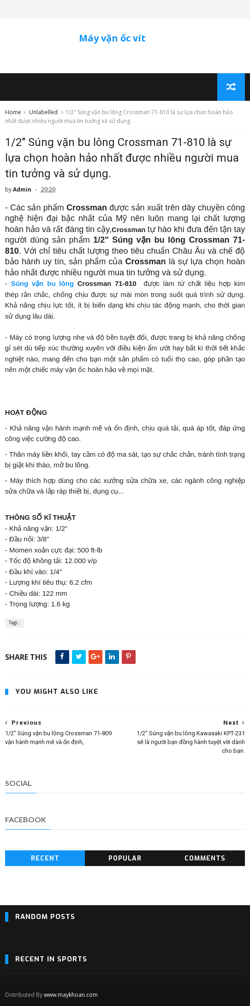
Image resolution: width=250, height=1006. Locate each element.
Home (13, 112)
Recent (45, 858)
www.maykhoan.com (71, 995)
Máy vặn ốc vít (112, 38)
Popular (125, 858)
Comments (205, 858)
